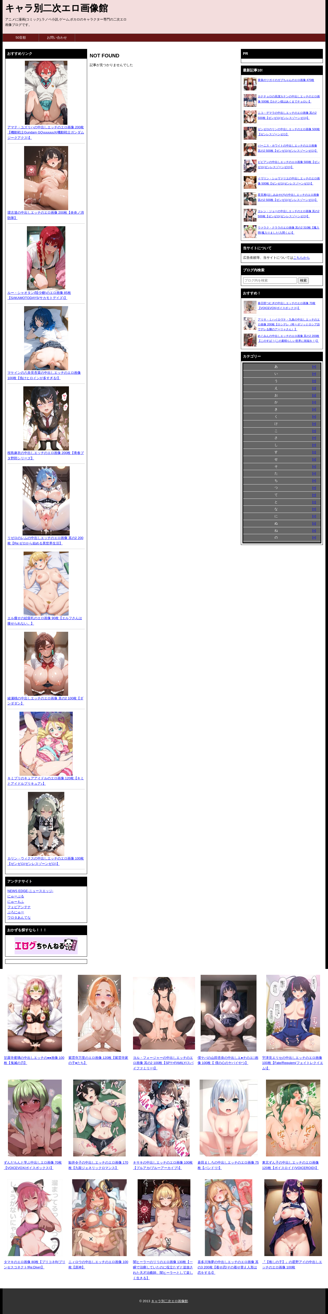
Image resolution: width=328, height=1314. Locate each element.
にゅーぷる (15, 896)
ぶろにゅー (15, 912)
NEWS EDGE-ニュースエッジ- (30, 891)
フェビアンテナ (19, 907)
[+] (314, 366)
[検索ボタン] (303, 280)
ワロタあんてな (19, 917)
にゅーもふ (15, 902)
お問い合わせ (57, 37)
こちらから (301, 258)
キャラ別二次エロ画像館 (56, 8)
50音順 (21, 37)
